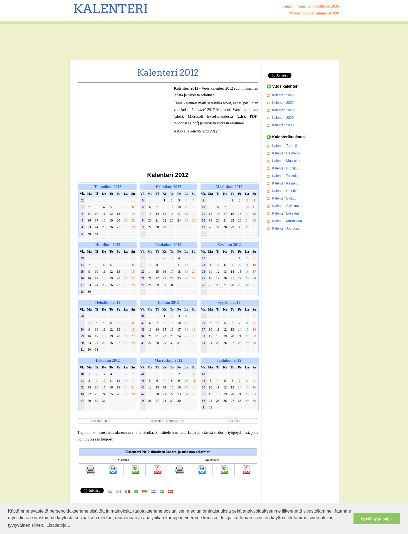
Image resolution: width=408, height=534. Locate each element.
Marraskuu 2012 (168, 360)
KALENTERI (110, 8)
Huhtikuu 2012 (107, 245)
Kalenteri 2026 (283, 95)
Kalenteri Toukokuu (286, 176)
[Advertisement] (204, 41)
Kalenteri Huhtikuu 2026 (168, 421)
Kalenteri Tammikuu (286, 146)
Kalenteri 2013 (236, 421)
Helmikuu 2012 (168, 187)
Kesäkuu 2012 (229, 245)
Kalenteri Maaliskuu (286, 161)
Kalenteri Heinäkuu (286, 191)
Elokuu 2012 (168, 303)
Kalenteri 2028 (283, 110)
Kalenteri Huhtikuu (286, 168)
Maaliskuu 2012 (229, 187)
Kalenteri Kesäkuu (285, 183)
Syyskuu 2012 (228, 303)
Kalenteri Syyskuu (285, 206)
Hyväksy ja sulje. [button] (377, 518)
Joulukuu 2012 (229, 360)
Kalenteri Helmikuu (286, 153)
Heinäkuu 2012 (107, 303)
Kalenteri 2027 (283, 103)
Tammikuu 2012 (107, 187)
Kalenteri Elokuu (284, 198)
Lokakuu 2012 (108, 360)
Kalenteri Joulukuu (286, 228)
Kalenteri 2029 (283, 118)
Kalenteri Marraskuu (287, 221)
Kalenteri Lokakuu (285, 213)
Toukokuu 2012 (168, 245)
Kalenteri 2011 (100, 421)
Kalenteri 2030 (283, 125)
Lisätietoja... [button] (58, 525)
